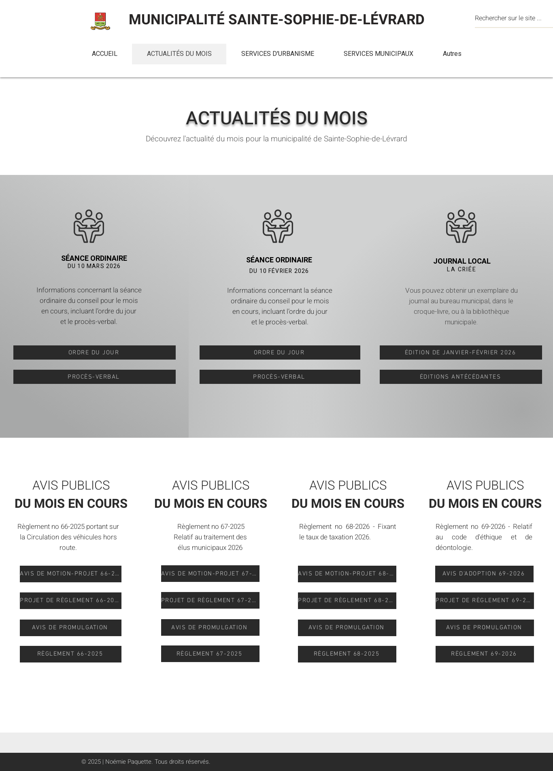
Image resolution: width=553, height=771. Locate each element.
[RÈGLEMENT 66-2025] (70, 654)
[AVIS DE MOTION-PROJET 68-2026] (347, 574)
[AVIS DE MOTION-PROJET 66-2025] (70, 574)
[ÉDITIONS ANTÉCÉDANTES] (461, 377)
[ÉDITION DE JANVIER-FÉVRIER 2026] (461, 352)
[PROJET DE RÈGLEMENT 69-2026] (485, 600)
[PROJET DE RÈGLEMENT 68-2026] (347, 600)
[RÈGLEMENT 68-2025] (347, 654)
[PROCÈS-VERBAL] (94, 377)
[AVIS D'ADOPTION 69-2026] (484, 574)
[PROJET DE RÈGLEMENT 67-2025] (210, 600)
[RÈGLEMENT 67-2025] (210, 653)
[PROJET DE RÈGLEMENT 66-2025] (70, 600)
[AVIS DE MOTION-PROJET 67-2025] (210, 573)
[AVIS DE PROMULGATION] (70, 628)
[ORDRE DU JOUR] (94, 352)
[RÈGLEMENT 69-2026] (485, 654)
